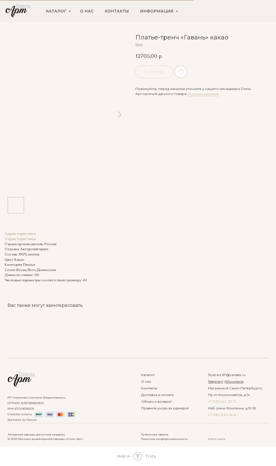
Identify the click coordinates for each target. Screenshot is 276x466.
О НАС (87, 11)
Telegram (215, 381)
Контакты (149, 388)
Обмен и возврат (156, 401)
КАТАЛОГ (56, 11)
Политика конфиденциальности (164, 439)
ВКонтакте (234, 381)
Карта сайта (216, 439)
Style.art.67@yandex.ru (226, 375)
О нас (146, 381)
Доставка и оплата (157, 395)
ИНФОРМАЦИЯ (157, 11)
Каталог (148, 375)
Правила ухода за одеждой (165, 408)
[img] (21, 379)
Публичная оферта (154, 434)
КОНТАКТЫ (117, 11)
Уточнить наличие (203, 94)
